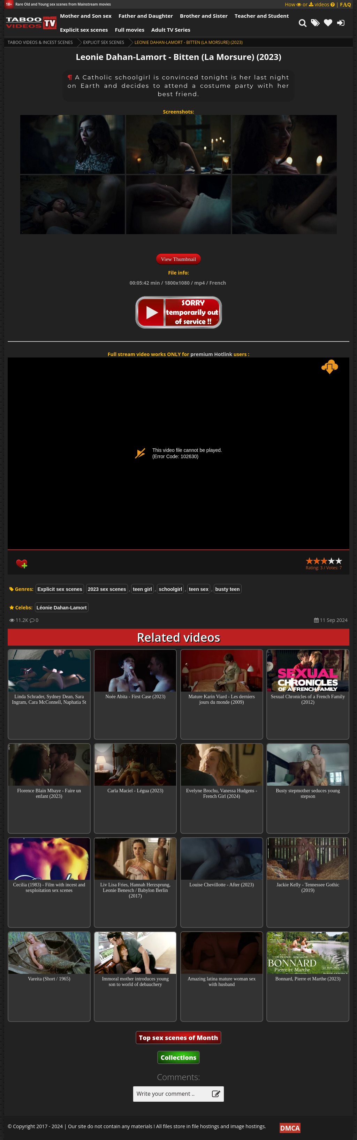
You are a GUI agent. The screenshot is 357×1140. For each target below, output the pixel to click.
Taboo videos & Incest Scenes (40, 42)
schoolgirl (170, 589)
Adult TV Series (170, 29)
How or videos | (318, 4)
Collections (179, 1057)
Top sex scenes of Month (178, 1037)
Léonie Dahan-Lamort (62, 607)
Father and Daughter (146, 15)
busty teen (227, 589)
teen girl (142, 589)
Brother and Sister (204, 15)
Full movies (130, 29)
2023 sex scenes (107, 589)
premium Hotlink (211, 354)
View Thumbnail (178, 259)
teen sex (198, 589)
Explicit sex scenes (84, 29)
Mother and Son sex (86, 15)
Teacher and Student (262, 15)
